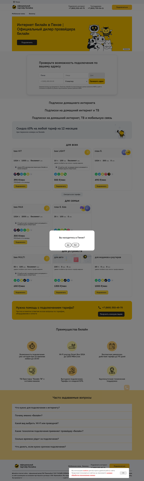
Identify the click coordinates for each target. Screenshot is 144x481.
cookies (85, 470)
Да (68, 245)
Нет (75, 245)
